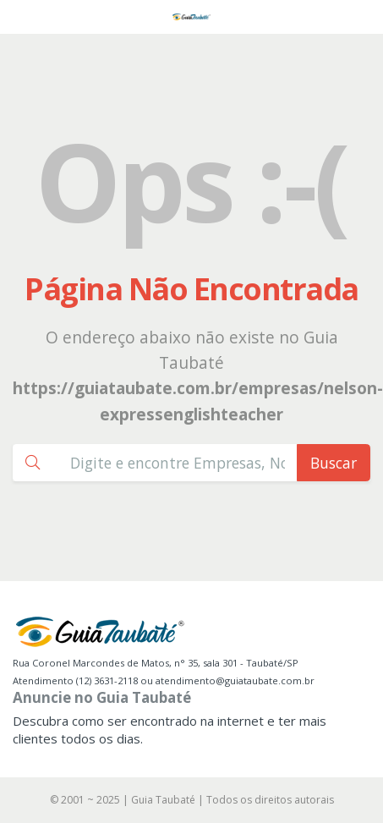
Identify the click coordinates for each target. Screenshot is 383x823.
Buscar (333, 463)
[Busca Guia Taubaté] (177, 462)
